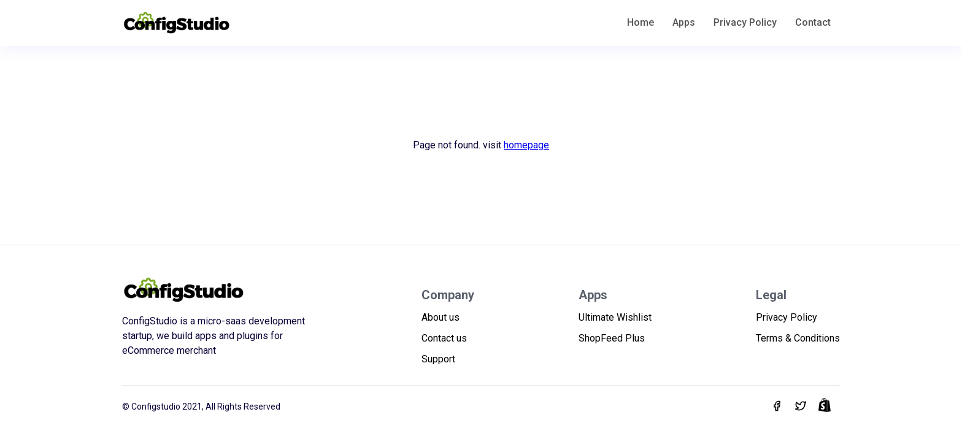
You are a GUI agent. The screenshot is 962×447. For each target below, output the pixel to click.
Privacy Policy (745, 22)
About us (440, 317)
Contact (813, 22)
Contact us (444, 338)
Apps (683, 22)
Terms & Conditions (798, 338)
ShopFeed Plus (612, 338)
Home (640, 22)
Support (438, 359)
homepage (526, 145)
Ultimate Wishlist (615, 317)
